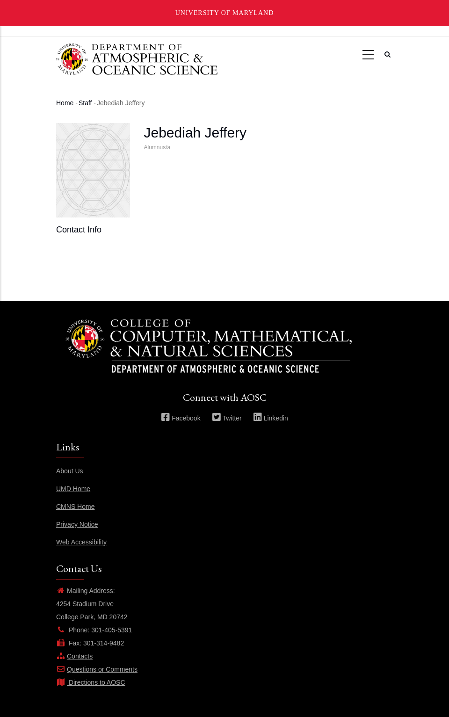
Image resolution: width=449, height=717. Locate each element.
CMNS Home (75, 506)
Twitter (227, 418)
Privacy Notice (77, 524)
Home (64, 103)
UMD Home (73, 488)
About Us (69, 471)
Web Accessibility (81, 542)
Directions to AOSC (90, 682)
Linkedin (270, 418)
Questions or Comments (97, 669)
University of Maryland (224, 12)
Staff (85, 103)
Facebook (180, 418)
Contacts (74, 656)
